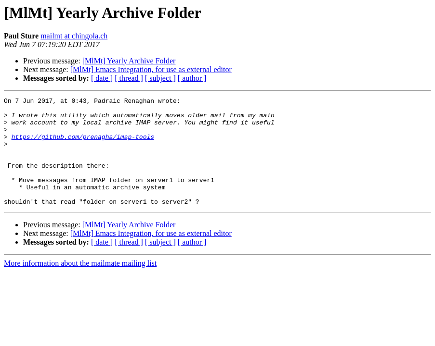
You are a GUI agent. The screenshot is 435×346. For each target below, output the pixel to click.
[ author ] (192, 78)
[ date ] (102, 78)
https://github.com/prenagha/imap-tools (83, 145)
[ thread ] (129, 78)
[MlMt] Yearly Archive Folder (129, 61)
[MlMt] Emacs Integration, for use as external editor (151, 69)
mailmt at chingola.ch (73, 36)
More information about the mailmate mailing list (80, 285)
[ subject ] (160, 78)
